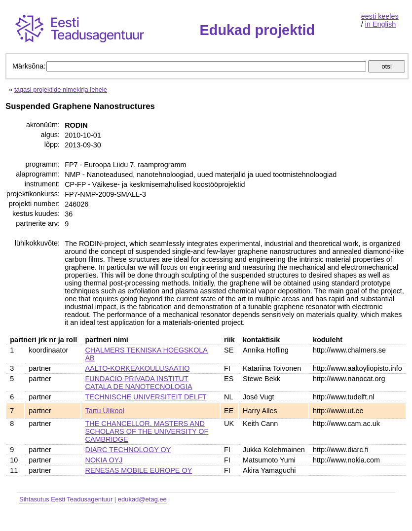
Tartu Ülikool (104, 411)
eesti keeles (380, 16)
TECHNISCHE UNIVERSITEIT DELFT (146, 397)
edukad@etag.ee (142, 499)
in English (380, 24)
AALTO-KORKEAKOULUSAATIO (137, 368)
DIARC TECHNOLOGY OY (128, 450)
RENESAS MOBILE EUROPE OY (138, 470)
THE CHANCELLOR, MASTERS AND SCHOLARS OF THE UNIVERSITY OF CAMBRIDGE (147, 431)
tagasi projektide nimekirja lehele (60, 89)
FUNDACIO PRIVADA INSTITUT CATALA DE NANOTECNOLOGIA (138, 382)
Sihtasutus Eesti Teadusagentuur (65, 499)
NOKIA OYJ (104, 460)
